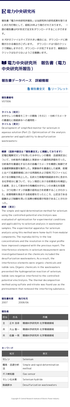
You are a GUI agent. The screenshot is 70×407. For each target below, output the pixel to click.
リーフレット (59, 89)
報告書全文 (38, 89)
